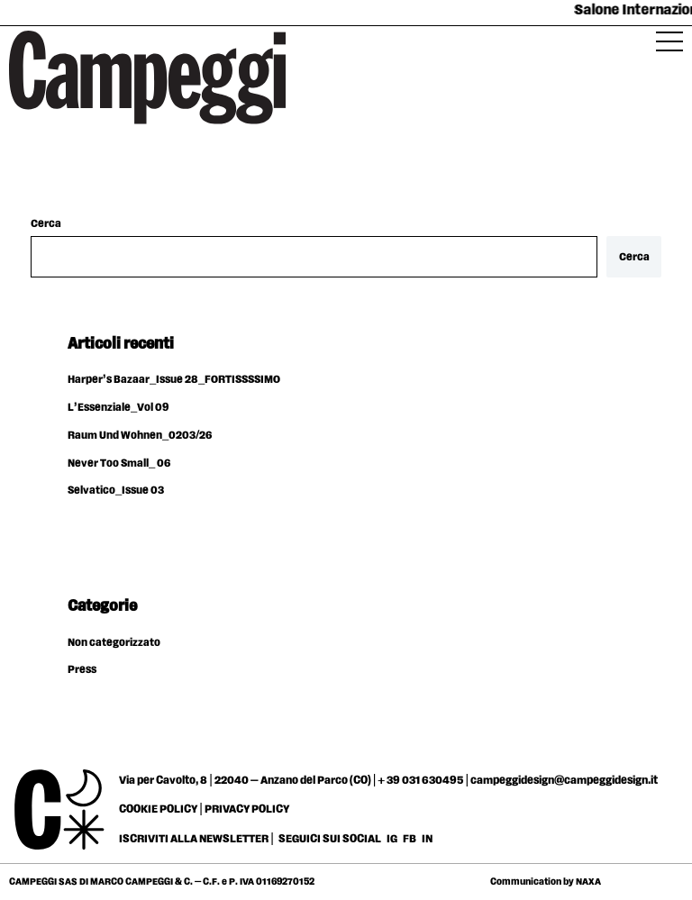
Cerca (46, 224)
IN (427, 838)
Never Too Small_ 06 (119, 463)
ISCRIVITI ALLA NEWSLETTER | (196, 838)
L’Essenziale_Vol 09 (118, 408)
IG (392, 838)
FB (410, 838)
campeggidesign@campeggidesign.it (564, 780)
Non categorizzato (114, 643)
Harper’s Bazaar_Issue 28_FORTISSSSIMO (174, 380)
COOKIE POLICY (158, 809)
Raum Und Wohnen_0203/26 (140, 436)
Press (82, 670)
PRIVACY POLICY (247, 809)
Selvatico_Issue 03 (116, 490)
